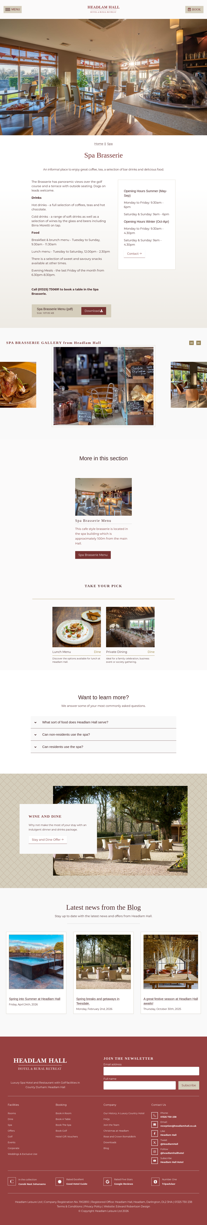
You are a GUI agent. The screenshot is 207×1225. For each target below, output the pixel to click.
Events (11, 1142)
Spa (10, 1125)
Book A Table (63, 1119)
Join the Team (111, 1125)
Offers (11, 1130)
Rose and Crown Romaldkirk (120, 1136)
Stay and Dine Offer (48, 840)
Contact (134, 254)
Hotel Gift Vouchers (67, 1136)
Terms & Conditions (69, 1206)
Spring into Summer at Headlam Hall (34, 999)
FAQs (107, 1119)
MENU (12, 9)
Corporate (13, 1148)
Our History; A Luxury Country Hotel (124, 1113)
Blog (106, 1148)
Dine (10, 1119)
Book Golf (61, 1130)
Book (194, 9)
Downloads (110, 1142)
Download (94, 311)
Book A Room (63, 1113)
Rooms (12, 1113)
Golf (10, 1136)
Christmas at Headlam (116, 1130)
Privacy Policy (93, 1206)
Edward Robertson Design (133, 1206)
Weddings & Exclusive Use (22, 1154)
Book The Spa (63, 1125)
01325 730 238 (183, 1202)
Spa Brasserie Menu (93, 521)
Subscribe (189, 1085)
